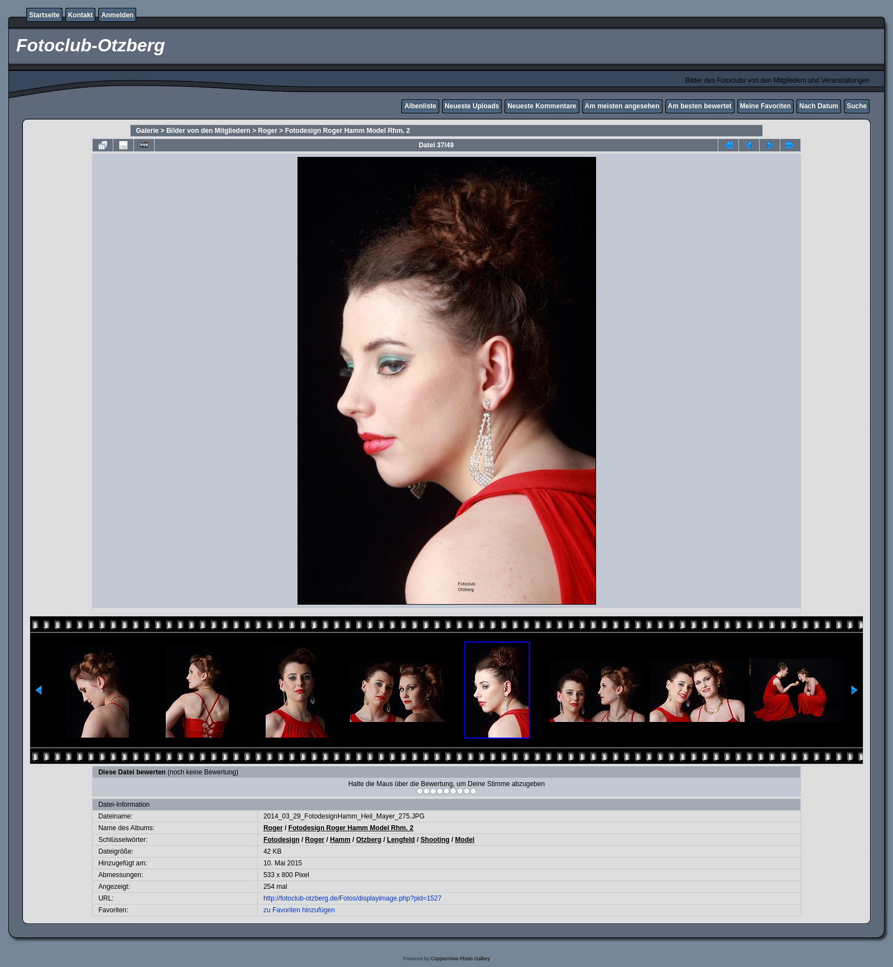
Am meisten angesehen (622, 106)
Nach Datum (818, 106)
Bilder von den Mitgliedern (208, 131)
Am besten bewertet (700, 106)
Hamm (340, 840)
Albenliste (420, 106)
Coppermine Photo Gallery (460, 958)
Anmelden (117, 15)
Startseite (44, 15)
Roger (267, 131)
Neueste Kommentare (541, 106)
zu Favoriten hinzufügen (299, 910)
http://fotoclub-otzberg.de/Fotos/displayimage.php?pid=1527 (352, 898)
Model (464, 840)
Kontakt (80, 15)
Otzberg (368, 840)
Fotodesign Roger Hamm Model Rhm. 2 (347, 131)
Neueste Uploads (472, 106)
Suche (857, 106)
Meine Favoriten (765, 106)
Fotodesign (281, 840)
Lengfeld (401, 840)
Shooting (434, 840)
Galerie (147, 131)
